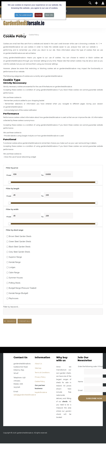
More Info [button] (49, 15)
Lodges (11, 267)
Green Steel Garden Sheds (19, 241)
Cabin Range (13, 272)
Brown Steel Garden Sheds (19, 236)
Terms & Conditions (42, 372)
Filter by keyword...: (11, 307)
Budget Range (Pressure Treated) (21, 288)
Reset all (24, 321)
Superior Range (14, 257)
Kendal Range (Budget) (17, 293)
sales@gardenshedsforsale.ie (25, 395)
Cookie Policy (40, 381)
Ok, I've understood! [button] (23, 15)
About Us (38, 364)
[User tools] (100, 43)
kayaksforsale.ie (41, 392)
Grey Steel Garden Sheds (18, 252)
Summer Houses (15, 278)
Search (9, 321)
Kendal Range (14, 262)
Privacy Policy (40, 377)
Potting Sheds (13, 283)
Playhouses (12, 298)
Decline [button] (39, 15)
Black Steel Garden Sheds (18, 247)
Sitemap (38, 368)
